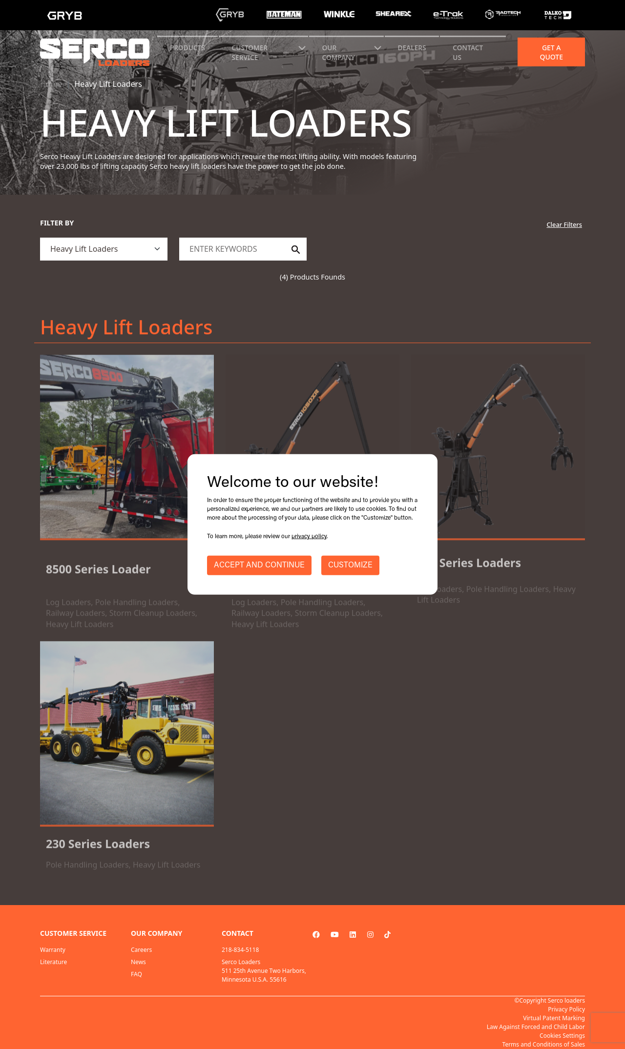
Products (187, 47)
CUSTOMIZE (350, 565)
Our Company (338, 52)
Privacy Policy (566, 1009)
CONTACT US (468, 52)
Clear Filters (564, 224)
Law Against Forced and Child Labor (536, 1027)
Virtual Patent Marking (554, 1018)
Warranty (52, 950)
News (138, 962)
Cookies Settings (562, 1035)
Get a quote (551, 52)
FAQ (136, 974)
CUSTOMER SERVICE (250, 52)
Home (51, 84)
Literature (53, 962)
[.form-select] (103, 249)
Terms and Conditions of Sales (543, 1044)
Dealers (412, 47)
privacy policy (309, 537)
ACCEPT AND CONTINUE (259, 565)
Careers (141, 950)
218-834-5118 (240, 950)
